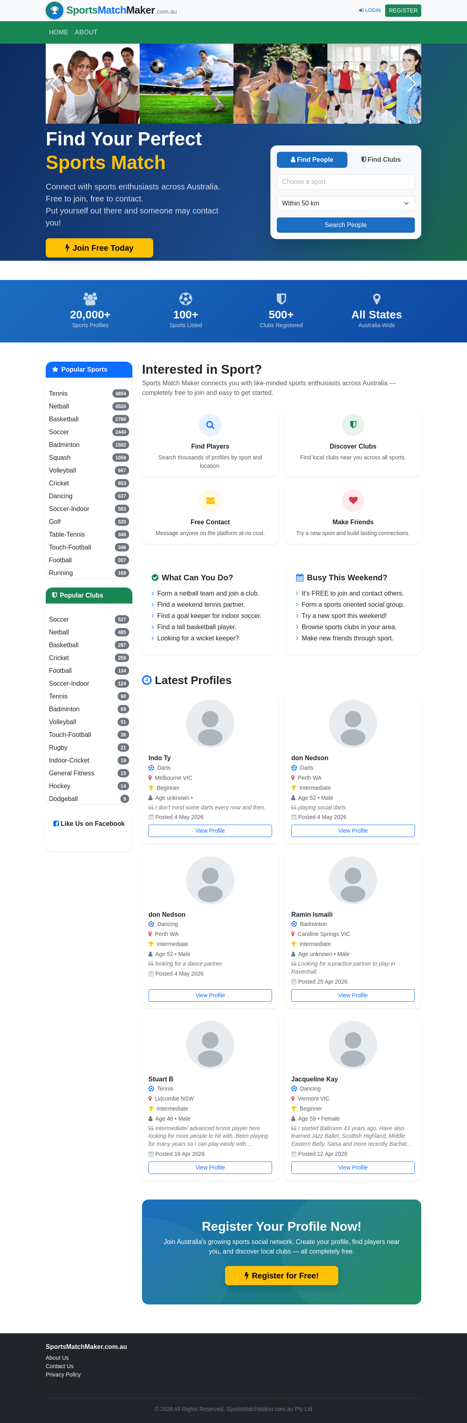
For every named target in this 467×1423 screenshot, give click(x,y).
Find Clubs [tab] (381, 159)
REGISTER (403, 10)
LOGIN (369, 10)
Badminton (89, 445)
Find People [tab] (312, 159)
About (86, 32)
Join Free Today (99, 248)
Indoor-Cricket (89, 760)
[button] (411, 84)
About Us (57, 1358)
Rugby (89, 747)
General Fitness (89, 773)
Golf (89, 521)
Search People (346, 224)
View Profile (210, 830)
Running (89, 573)
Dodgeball (89, 799)
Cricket (89, 483)
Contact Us (59, 1366)
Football (89, 560)
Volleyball (89, 470)
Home (58, 32)
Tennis (89, 393)
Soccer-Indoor (89, 509)
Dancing (89, 496)
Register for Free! (282, 1275)
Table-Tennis (89, 534)
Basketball (89, 419)
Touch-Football (89, 547)
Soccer (89, 432)
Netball (89, 406)
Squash (89, 457)
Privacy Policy (63, 1374)
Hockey (89, 786)
